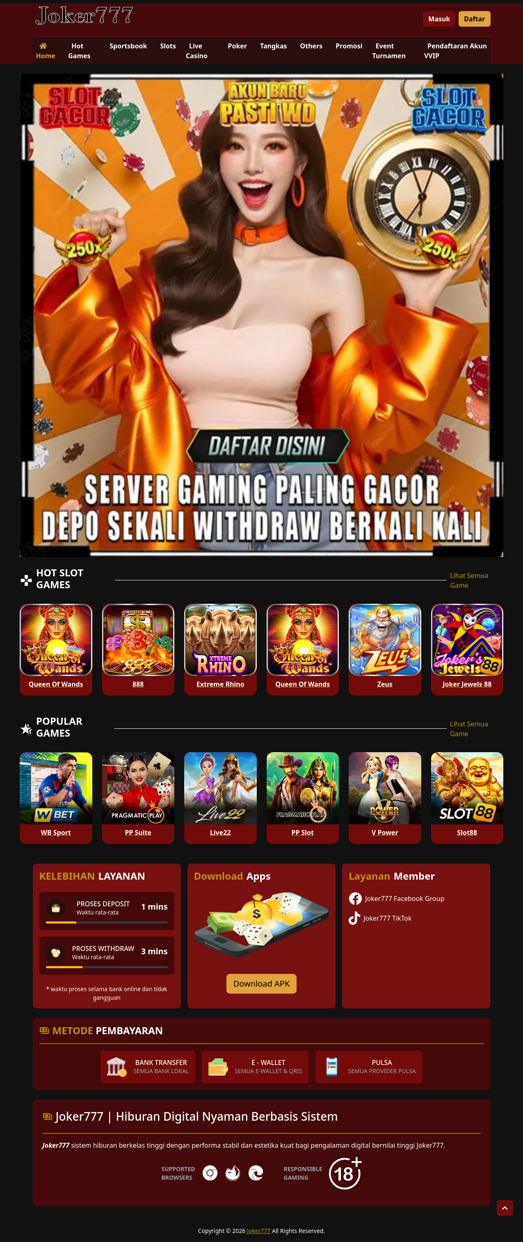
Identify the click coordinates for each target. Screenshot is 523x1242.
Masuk (439, 18)
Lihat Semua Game (469, 580)
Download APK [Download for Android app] (261, 983)
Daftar (474, 18)
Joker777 (258, 1231)
